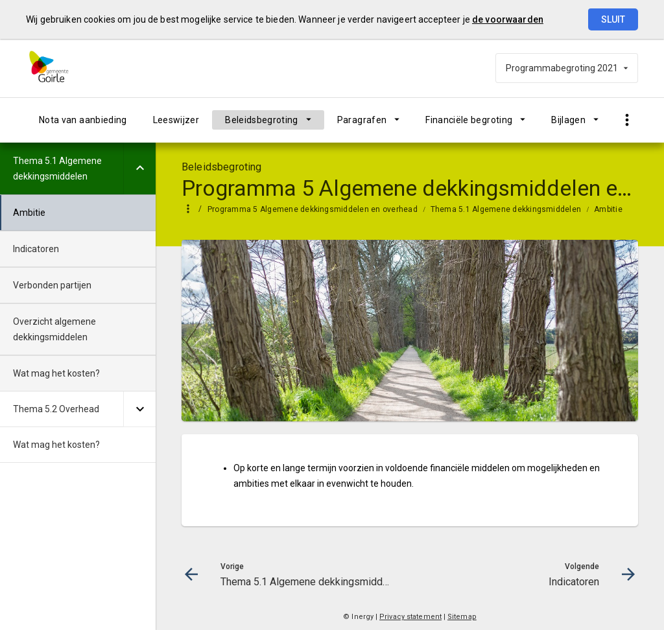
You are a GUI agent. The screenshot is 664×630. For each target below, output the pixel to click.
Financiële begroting (468, 120)
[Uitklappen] (139, 168)
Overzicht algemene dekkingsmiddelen (54, 329)
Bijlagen (568, 120)
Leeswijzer (176, 120)
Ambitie (608, 209)
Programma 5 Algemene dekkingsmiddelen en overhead (313, 209)
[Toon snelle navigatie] (626, 120)
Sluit (613, 19)
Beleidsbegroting (261, 120)
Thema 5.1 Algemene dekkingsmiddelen (506, 209)
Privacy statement (410, 616)
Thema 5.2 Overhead (56, 409)
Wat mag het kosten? (56, 373)
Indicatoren (36, 249)
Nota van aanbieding (83, 120)
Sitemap (462, 616)
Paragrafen (362, 120)
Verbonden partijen (52, 285)
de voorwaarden (507, 19)
